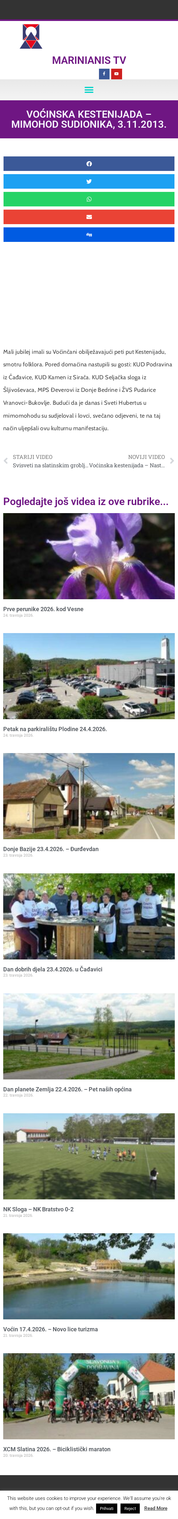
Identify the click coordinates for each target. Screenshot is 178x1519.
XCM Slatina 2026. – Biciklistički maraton (57, 1449)
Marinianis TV (89, 60)
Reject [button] (130, 1508)
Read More (155, 1508)
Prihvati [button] (106, 1508)
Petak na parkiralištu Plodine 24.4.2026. (55, 729)
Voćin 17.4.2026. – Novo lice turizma (50, 1329)
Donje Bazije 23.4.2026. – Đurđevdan (51, 849)
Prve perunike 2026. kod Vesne (43, 609)
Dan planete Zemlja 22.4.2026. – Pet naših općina (67, 1089)
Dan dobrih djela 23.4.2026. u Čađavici (52, 969)
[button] (89, 90)
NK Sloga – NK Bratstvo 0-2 (38, 1209)
